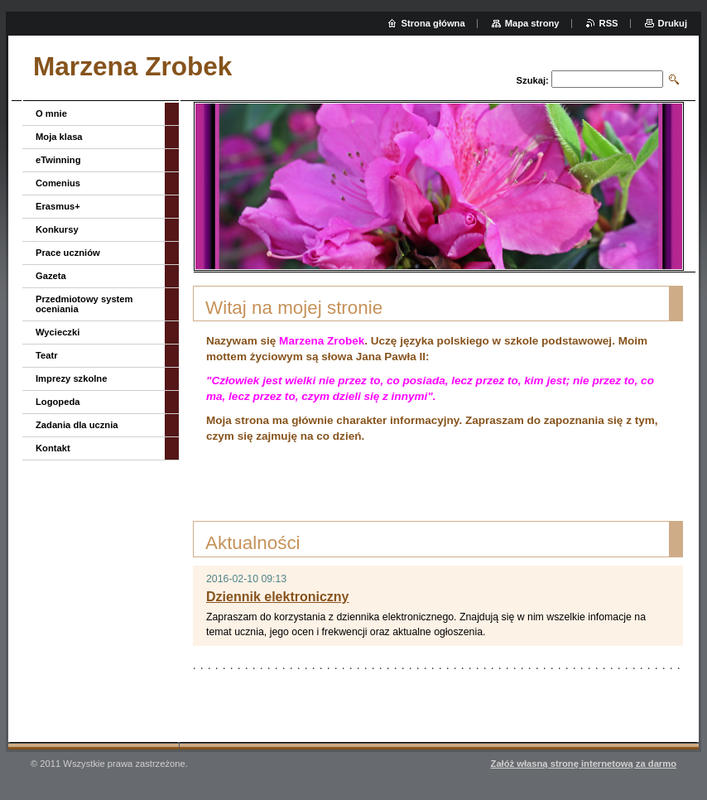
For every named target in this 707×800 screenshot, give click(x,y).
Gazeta (51, 276)
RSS (608, 23)
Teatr (47, 355)
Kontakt (53, 448)
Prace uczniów (68, 253)
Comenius (58, 183)
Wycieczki (57, 332)
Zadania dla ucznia (77, 425)
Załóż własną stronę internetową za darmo (583, 764)
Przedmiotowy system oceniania (84, 304)
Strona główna (433, 23)
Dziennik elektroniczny (277, 597)
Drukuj (672, 23)
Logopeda (57, 402)
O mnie (51, 113)
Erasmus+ (58, 206)
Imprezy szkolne (71, 378)
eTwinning (58, 160)
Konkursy (57, 229)
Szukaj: (533, 80)
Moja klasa (59, 137)
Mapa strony (532, 23)
